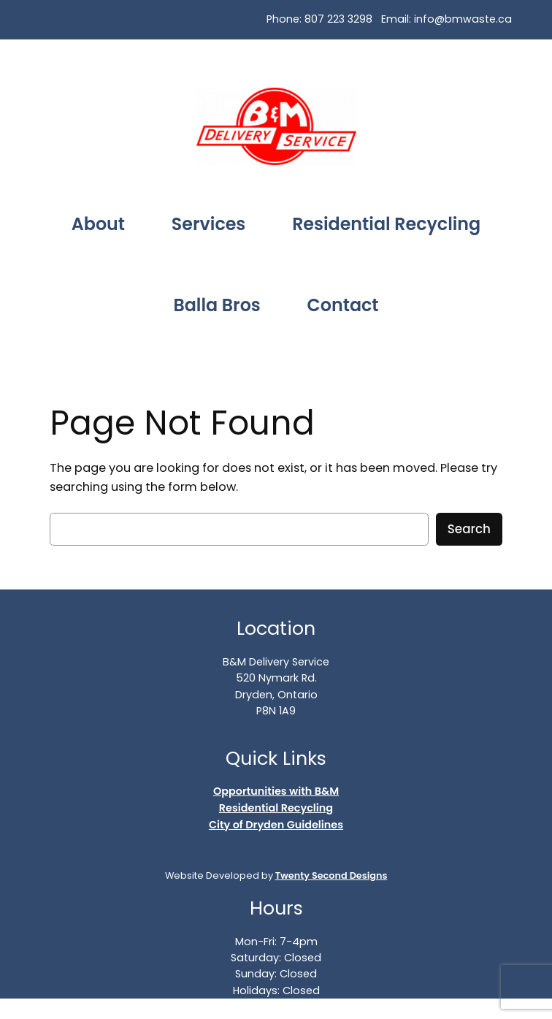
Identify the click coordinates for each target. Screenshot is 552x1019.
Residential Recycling (276, 808)
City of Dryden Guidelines (276, 824)
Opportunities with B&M (276, 791)
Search (469, 529)
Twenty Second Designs (331, 875)
